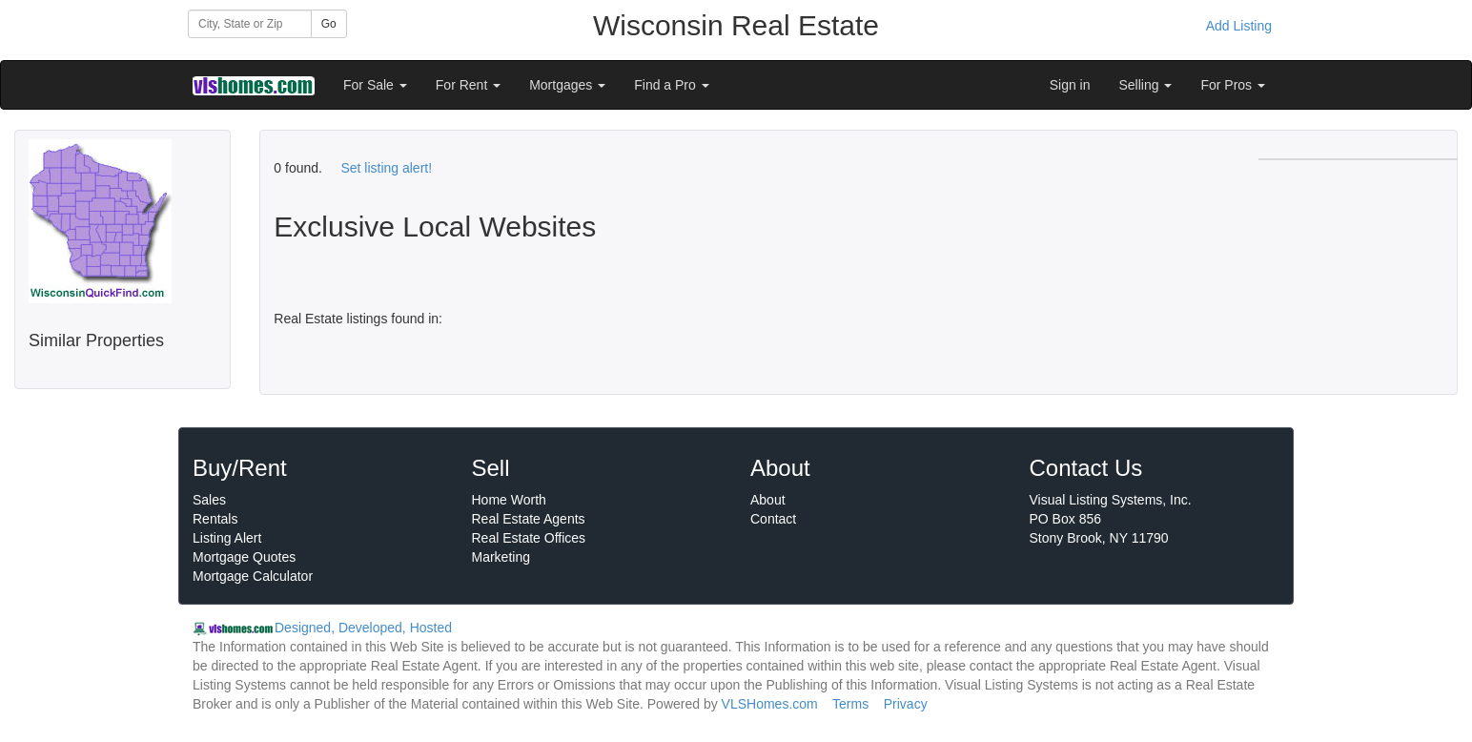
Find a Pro (671, 85)
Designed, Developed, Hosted (363, 627)
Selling (1146, 85)
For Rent (468, 85)
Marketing (501, 557)
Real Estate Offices (529, 538)
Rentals (215, 518)
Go (329, 24)
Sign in (1070, 85)
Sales (209, 499)
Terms (850, 703)
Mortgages (567, 85)
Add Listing (1239, 25)
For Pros (1232, 85)
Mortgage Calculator (253, 576)
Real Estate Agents (528, 518)
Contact (773, 518)
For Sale (375, 85)
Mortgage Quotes (244, 557)
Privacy (906, 703)
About (768, 499)
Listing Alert (227, 538)
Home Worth (509, 499)
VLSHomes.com (770, 703)
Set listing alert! (386, 167)
